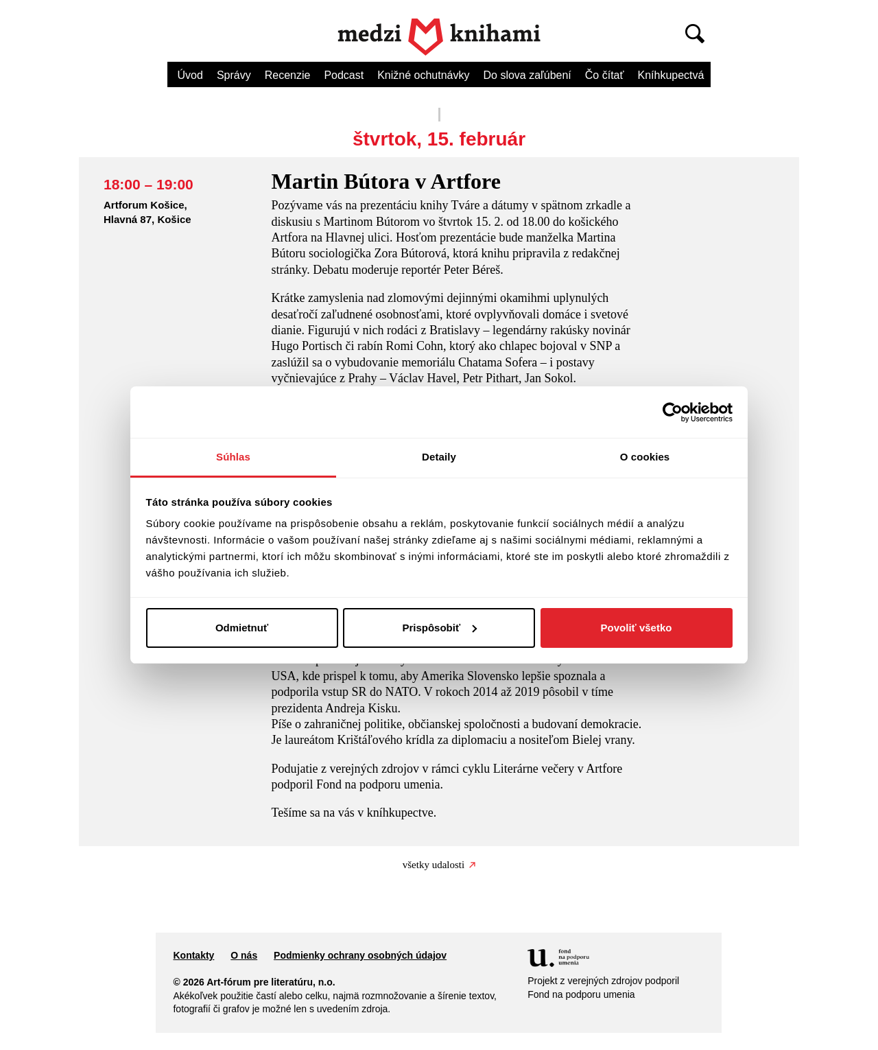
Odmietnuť (241, 627)
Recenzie (288, 75)
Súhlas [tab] (233, 457)
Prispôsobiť (439, 627)
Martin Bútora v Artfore (385, 181)
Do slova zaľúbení (527, 75)
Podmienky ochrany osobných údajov (360, 955)
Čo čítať (604, 75)
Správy (234, 75)
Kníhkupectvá (670, 75)
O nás (243, 955)
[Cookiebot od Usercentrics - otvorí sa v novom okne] (673, 412)
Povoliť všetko (636, 627)
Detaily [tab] (439, 457)
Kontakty (193, 955)
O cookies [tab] (645, 457)
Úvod (190, 75)
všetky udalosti (439, 864)
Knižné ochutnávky (423, 75)
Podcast (344, 75)
